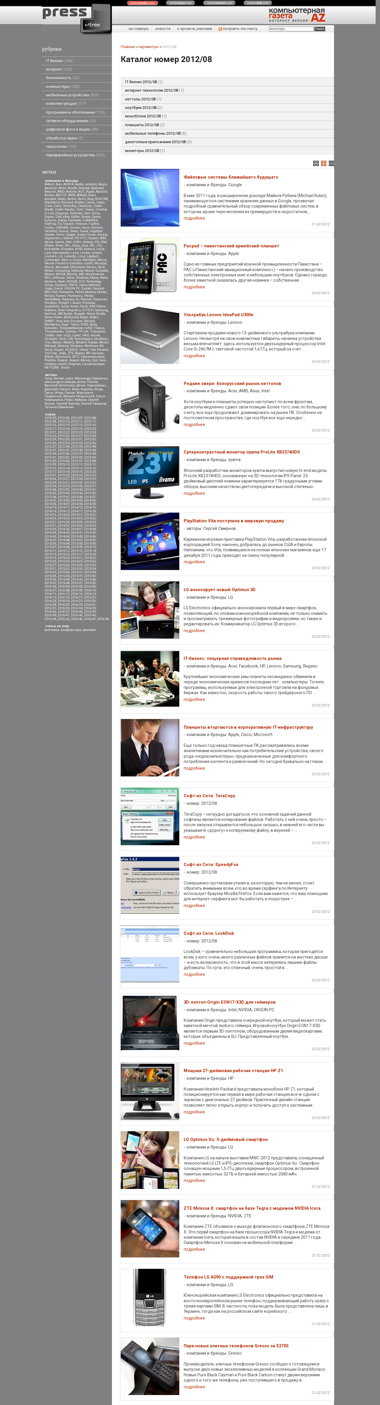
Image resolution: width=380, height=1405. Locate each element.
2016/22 (90, 597)
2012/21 (50, 432)
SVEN (84, 324)
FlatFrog (50, 224)
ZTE (71, 353)
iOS (96, 242)
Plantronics (75, 296)
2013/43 (63, 493)
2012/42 (63, 450)
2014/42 (90, 533)
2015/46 (90, 579)
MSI (81, 274)
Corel (80, 209)
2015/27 (50, 565)
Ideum (49, 242)
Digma (49, 217)
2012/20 (90, 429)
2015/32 (63, 569)
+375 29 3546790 (135, 1370)
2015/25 (77, 561)
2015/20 (63, 558)
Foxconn (68, 224)
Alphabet (97, 188)
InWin (77, 242)
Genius (63, 231)
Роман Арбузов (75, 400)
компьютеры (63, 86)
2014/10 (50, 507)
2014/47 (50, 540)
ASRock (82, 195)
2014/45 (77, 536)
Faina (48, 378)
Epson (96, 217)
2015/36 (63, 572)
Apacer (74, 360)
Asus (92, 195)
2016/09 (77, 590)
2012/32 (90, 439)
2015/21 (77, 558)
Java (84, 245)
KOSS (78, 249)
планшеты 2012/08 (145, 125)
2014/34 (90, 526)
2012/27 (77, 436)
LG (60, 256)
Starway (89, 321)
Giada (84, 231)
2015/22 (90, 558)
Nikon (71, 278)
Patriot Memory (85, 292)
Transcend (97, 331)
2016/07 (50, 590)
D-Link (49, 213)
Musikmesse (95, 274)
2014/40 (63, 533)
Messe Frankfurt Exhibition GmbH (69, 263)
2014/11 (63, 507)
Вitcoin (49, 357)
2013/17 (50, 472)
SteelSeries (52, 324)
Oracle (58, 288)
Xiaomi (59, 350)
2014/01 (90, 497)
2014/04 (77, 500)
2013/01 (50, 457)
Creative (101, 209)
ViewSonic (101, 339)
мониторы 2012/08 (145, 150)
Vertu (63, 339)
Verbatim (51, 339)
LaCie (100, 249)
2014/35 (50, 529)
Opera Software (89, 285)
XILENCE (71, 350)
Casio (100, 202)
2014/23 (50, 518)
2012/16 (90, 425)
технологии (61, 146)
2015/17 (77, 554)
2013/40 (77, 490)
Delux (96, 213)
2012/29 (50, 439)
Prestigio (51, 303)
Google (71, 235)
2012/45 (50, 454)
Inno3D (62, 364)
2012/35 (77, 443)
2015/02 (90, 540)
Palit (55, 292)
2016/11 (50, 594)
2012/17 (50, 429)
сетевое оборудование (71, 121)
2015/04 (63, 543)
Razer (75, 306)
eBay (66, 217)
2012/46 (63, 454)
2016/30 (77, 605)
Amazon (50, 192)
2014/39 (50, 533)
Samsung (101, 310)
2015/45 (77, 579)
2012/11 (77, 421)
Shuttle (100, 314)
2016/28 (50, 605)
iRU (67, 245)
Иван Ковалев (82, 389)
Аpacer (80, 353)
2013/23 (63, 475)
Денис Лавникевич (91, 385)
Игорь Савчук (65, 393)
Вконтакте (63, 357)
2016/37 (63, 612)
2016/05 (77, 586)
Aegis (102, 184)
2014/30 (90, 522)
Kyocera (89, 249)
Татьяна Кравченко (59, 407)
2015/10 (90, 547)
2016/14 (90, 594)
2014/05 (90, 500)
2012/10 (63, 421)
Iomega (88, 242)
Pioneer (61, 296)
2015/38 (90, 572)
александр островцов (60, 382)
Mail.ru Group (71, 260)
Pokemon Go (70, 299)
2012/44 (90, 450)
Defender (76, 213)
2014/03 (63, 500)
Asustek (50, 199)
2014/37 (77, 529)
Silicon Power (53, 317)
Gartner (75, 228)
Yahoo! (83, 350)
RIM (92, 306)
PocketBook (52, 299)
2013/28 (77, 479)
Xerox (48, 350)
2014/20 (63, 515)
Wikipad (50, 346)
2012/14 (63, 425)
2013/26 (50, 479)
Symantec (51, 328)
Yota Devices (99, 350)
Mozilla (72, 274)
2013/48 (77, 497)
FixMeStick (90, 220)
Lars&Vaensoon (93, 364)
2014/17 (77, 511)
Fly (59, 224)
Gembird (51, 231)
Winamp (63, 346)
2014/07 (63, 504)
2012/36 (90, 443)
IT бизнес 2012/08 (144, 82)
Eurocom (50, 220)
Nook (61, 281)
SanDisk (50, 314)
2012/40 (90, 447)
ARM (71, 195)
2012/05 (50, 418)
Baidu (62, 199)
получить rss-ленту (238, 28)
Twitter (49, 335)
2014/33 (77, 526)
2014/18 (90, 511)
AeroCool (51, 188)
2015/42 (90, 576)
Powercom (100, 299)
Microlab (100, 263)
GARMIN (62, 228)
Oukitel (86, 288)
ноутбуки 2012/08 (143, 107)
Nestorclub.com (195, 1398)
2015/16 (63, 554)
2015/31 (50, 569)
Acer (59, 184)
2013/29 (90, 479)
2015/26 (90, 561)
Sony (59, 321)
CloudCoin (85, 206)
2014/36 (63, 529)
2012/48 (90, 454)
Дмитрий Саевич (57, 389)
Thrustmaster (54, 331)
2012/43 (77, 450)
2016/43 (90, 615)
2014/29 (77, 522)
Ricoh (84, 306)
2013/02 (63, 457)
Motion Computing (57, 271)
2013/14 (63, 468)
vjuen (69, 378)
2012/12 (90, 421)
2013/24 (77, 475)
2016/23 (50, 601)
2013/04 (90, 457)
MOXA (60, 274)
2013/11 (77, 464)
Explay (62, 220)
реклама (89, 630)
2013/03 (77, 457)
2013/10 (63, 464)
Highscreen (53, 238)
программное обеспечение (75, 112)
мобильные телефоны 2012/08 (155, 133)
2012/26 (63, 436)
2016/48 (103, 619)
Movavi (49, 274)
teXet (89, 328)
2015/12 (63, 551)
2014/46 (90, 536)
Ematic (86, 217)
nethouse (58, 278)
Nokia (94, 278)
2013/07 (77, 461)
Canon (90, 202)
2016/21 (77, 597)
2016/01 (77, 583)
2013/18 (63, 472)
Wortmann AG (94, 346)
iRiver (59, 245)
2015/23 (50, 561)
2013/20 (90, 472)
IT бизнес (59, 61)
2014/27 (50, 522)
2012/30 (63, 439)
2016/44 (50, 619)
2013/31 (63, 483)
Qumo (65, 306)
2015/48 (63, 583)
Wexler (103, 342)
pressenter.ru (131, 1387)
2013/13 (50, 468)
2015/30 (90, 565)
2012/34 (63, 443)
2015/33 (77, 569)
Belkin (71, 199)
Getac (74, 231)
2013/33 (90, 483)
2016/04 (63, 586)
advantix (91, 184)
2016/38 (77, 612)
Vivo (47, 342)
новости (163, 28)
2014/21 (77, 515)
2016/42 (77, 615)
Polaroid (86, 299)
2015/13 (77, 551)
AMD (60, 192)
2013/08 (90, 461)
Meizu (102, 260)
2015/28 (63, 565)
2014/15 (63, 511)
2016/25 (77, 601)
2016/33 (63, 608)
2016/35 (90, 608)
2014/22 (90, 515)
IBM (103, 238)
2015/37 (77, 572)
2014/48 (63, 540)
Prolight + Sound (69, 303)
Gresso (102, 235)
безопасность (62, 78)
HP (76, 238)
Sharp (91, 314)
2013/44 (77, 493)
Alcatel (72, 188)
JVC (99, 245)
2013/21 (50, 475)
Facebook (74, 220)
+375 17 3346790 (135, 1362)
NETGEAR (52, 367)
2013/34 (50, 486)
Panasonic (66, 292)
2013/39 (63, 490)
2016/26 (90, 601)
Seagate (79, 314)
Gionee (49, 235)
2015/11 (50, 551)
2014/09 (90, 504)
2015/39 (50, 576)
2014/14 (50, 511)
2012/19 (77, 429)
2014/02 (50, 500)
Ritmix (101, 306)
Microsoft (62, 267)
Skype (84, 317)
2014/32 (63, 526)
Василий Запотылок (60, 385)
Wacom (57, 342)
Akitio (62, 188)
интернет (59, 69)
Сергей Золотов (67, 403)
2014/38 (90, 529)
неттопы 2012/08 (143, 99)
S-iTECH (88, 310)
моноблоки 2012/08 (146, 116)
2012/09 (50, 421)
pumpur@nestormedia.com (145, 1378)
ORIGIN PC (72, 288)
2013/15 (77, 468)
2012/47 (77, 454)
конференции (71, 630)
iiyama (59, 242)
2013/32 (77, 483)
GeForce (97, 228)
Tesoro (65, 367)
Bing (90, 199)
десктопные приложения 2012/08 (158, 142)
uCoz (67, 335)
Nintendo (82, 278)
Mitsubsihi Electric (83, 267)
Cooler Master (65, 209)
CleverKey (69, 206)
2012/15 (77, 425)
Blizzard (67, 202)
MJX (101, 267)
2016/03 (50, 586)
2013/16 (90, 468)
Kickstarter (52, 249)
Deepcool (61, 213)
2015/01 (77, 540)
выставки (52, 630)
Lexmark (51, 256)
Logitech (92, 256)
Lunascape (52, 260)
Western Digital (87, 342)
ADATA (68, 184)
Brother (80, 202)
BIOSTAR (101, 199)
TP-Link (83, 331)
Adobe (79, 184)
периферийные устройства (75, 155)
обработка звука (64, 138)
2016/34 (77, 608)
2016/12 (63, 594)
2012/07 (77, 418)
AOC (81, 192)
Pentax (102, 292)
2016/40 (50, 615)
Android (71, 192)
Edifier (75, 217)
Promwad (88, 303)
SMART (50, 321)
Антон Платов (87, 382)
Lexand (96, 253)
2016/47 (90, 619)
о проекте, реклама (194, 28)
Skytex (94, 317)
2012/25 (50, 436)
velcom (95, 335)
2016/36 (50, 612)
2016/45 (63, 619)
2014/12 (77, 507)
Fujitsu (49, 228)
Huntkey (50, 364)
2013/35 (63, 486)
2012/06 (63, 418)
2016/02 (90, 583)
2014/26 (90, 518)
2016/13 (77, 594)
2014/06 (50, 504)
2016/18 (63, 597)
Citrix (57, 206)
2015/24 (63, 561)
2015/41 (77, 576)
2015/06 (90, 543)
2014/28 (63, 522)
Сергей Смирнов (93, 403)
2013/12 (90, 464)
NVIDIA (72, 281)
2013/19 (77, 472)
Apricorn (102, 192)
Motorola (77, 271)
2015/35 (50, 572)
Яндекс (62, 360)
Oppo (48, 288)
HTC (83, 238)
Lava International (57, 253)
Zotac (62, 353)
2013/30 (50, 483)
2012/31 (77, 439)
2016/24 (63, 601)
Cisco (48, 206)
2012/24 (90, 432)
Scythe (68, 314)
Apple (90, 192)
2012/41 (50, 450)
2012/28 (90, 436)
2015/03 (50, 543)
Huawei (93, 238)
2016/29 (63, 605)
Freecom (81, 224)
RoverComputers (69, 310)
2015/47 (50, 583)
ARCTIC (61, 195)
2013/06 (63, 461)
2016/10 (90, 590)
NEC (48, 278)
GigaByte (96, 231)
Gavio (86, 228)
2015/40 (63, 576)
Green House (86, 235)
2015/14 (90, 551)
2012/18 (63, 429)
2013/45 (90, 493)
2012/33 (50, 443)
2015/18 (90, 554)
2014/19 (50, 515)
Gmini (60, 235)
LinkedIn (70, 256)
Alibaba (84, 188)
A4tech (49, 184)
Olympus (60, 285)
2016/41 (63, 615)
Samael (59, 378)
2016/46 (77, 619)
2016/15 (50, 597)
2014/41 (77, 533)
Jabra (75, 245)
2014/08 (77, 504)
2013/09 (50, 464)
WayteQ (68, 342)
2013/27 (63, 479)
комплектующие (66, 103)
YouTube (51, 353)
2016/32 (50, 608)
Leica (75, 253)
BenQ (82, 199)
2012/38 (63, 447)
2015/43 (50, 579)
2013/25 (90, 475)
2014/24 (63, 518)
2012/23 (77, 432)
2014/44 (63, 536)
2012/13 (50, 425)
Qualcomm (52, 306)
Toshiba (70, 331)
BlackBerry (52, 202)
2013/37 (90, 486)
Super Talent (70, 324)
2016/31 (90, 605)
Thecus (99, 328)
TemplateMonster (71, 328)
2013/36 (77, 486)
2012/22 (63, 432)
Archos (49, 195)
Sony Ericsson (73, 321)
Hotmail (67, 238)
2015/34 (90, 569)
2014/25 (77, 518)
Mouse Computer (96, 271)
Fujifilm (94, 224)
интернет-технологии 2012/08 (154, 90)
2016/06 (90, 586)
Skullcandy (71, 317)
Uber (59, 335)
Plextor (88, 296)
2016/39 (90, 612)
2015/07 (50, 547)
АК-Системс (95, 353)
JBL (92, 245)
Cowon (89, 209)
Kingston (67, 249)
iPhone (49, 245)
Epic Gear (99, 360)
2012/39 (77, 447)
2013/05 (50, 461)
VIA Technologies (80, 339)
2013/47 (63, 497)
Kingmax (75, 364)
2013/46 (50, 497)
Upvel (76, 335)
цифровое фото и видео (72, 129)
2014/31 (50, 526)
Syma (93, 324)
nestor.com (142, 3)
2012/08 (90, 418)
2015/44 (63, 579)
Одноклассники (93, 357)
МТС (75, 357)
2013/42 (50, 493)
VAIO (85, 335)
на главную (139, 28)
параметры (149, 47)
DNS (58, 217)
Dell (87, 213)
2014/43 (50, 536)
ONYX (73, 285)
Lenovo (85, 253)
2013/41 (90, 490)
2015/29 (77, 565)
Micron (49, 267)
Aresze (86, 360)
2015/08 (63, 547)
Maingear (89, 260)
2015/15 (50, 554)
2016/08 (63, 590)
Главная (128, 47)
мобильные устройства (72, 95)
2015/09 (77, 547)
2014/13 (90, 507)
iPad (103, 242)
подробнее (194, 218)
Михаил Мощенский (78, 396)
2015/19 (50, 558)
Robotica (50, 310)
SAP (60, 314)
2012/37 (50, 447)
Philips (49, 296)
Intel (69, 242)
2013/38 (50, 490)
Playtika (50, 360)
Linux (81, 256)
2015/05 (77, 543)
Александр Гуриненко (91, 378)
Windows (76, 346)
